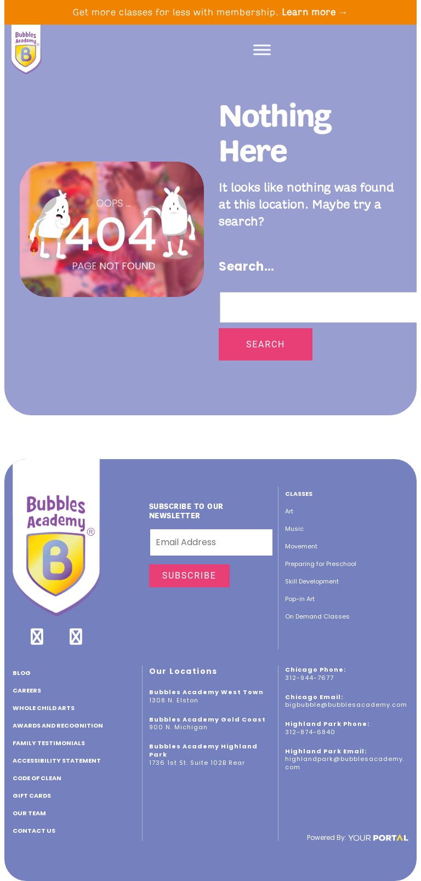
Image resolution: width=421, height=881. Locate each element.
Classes (298, 493)
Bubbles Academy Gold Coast (207, 719)
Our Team (29, 813)
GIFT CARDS (32, 795)
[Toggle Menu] (262, 49)
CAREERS (27, 690)
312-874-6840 (310, 732)
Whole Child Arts (44, 707)
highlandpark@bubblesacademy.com (345, 762)
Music (294, 528)
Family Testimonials (49, 743)
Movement (301, 546)
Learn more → (315, 12)
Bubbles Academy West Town (206, 692)
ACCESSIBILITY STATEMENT (57, 760)
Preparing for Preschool (320, 563)
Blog (22, 672)
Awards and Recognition (58, 725)
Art (289, 511)
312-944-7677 (309, 677)
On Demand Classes (317, 616)
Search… (247, 266)
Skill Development (312, 581)
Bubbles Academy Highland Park (203, 750)
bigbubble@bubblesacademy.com (346, 704)
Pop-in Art (300, 598)
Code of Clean (37, 778)
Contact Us (34, 830)
